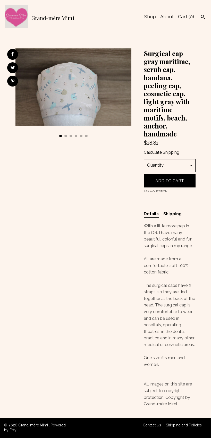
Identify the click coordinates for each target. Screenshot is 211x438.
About (167, 16)
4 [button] (76, 136)
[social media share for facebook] (12, 54)
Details (151, 213)
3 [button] (71, 136)
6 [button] (86, 136)
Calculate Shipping (161, 152)
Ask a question (155, 191)
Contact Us (152, 425)
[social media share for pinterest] (13, 82)
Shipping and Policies (184, 425)
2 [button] (65, 136)
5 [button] (81, 136)
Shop (150, 16)
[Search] (203, 17)
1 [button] (60, 136)
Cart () (186, 16)
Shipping (172, 213)
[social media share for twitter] (13, 68)
